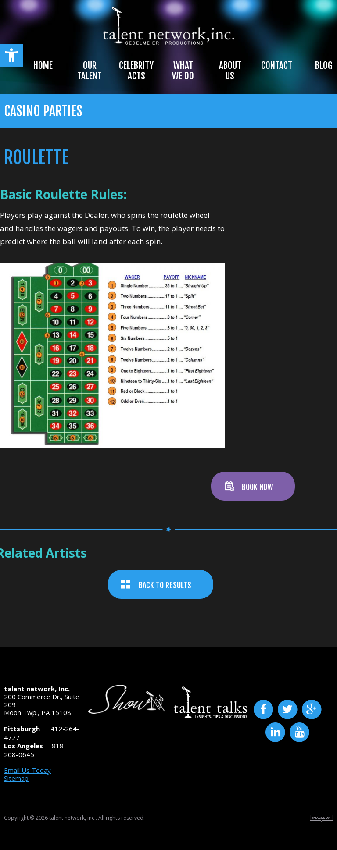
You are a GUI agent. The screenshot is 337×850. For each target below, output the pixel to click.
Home (43, 65)
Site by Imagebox (321, 818)
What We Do (183, 71)
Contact (276, 65)
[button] (11, 55)
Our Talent (89, 71)
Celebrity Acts (136, 71)
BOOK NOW (257, 487)
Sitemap (16, 778)
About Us (230, 71)
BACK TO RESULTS (165, 585)
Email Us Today (27, 770)
